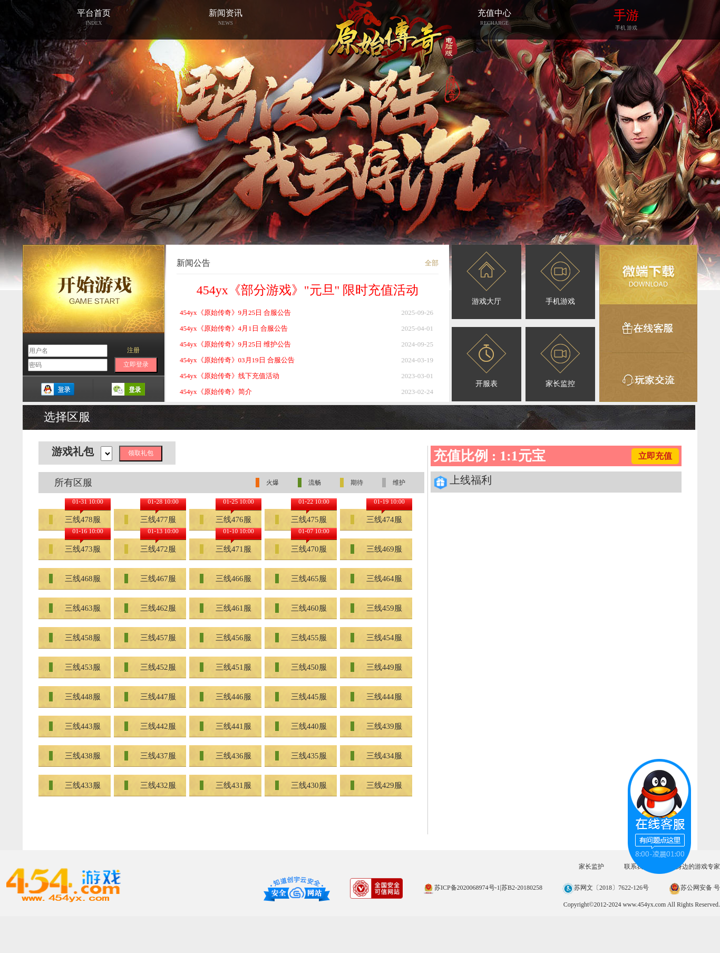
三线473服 (75, 549)
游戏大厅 (486, 278)
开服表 (486, 361)
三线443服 (75, 726)
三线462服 (150, 608)
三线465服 (301, 578)
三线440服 (301, 726)
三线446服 (225, 696)
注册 (133, 350)
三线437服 (150, 756)
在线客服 (648, 329)
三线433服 (75, 785)
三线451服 (225, 667)
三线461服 (225, 608)
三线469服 (376, 549)
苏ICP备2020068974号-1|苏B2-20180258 (482, 887)
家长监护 (591, 866)
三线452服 (150, 667)
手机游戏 (560, 278)
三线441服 (225, 726)
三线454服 (376, 637)
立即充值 (655, 455)
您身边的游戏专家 (694, 866)
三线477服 (150, 519)
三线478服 (75, 519)
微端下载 (648, 275)
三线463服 (75, 608)
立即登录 (136, 364)
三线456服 (225, 637)
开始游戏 (93, 289)
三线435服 (301, 756)
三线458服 (75, 637)
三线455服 (301, 637)
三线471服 (225, 549)
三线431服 (225, 785)
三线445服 (301, 696)
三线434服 (376, 756)
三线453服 (75, 667)
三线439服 (376, 726)
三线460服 (301, 608)
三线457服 (150, 637)
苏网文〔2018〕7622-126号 (605, 887)
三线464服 (376, 578)
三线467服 (150, 578)
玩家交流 (648, 377)
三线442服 (150, 726)
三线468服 (75, 578)
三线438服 (75, 756)
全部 (432, 263)
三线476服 (225, 519)
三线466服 (225, 578)
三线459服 (376, 608)
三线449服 (376, 667)
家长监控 (560, 361)
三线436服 (225, 756)
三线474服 (376, 519)
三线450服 (301, 667)
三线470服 (301, 549)
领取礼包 (140, 453)
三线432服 (150, 785)
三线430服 (301, 785)
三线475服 (301, 519)
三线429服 (376, 785)
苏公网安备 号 (694, 887)
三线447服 (150, 696)
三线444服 (376, 696)
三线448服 (75, 696)
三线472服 (150, 549)
